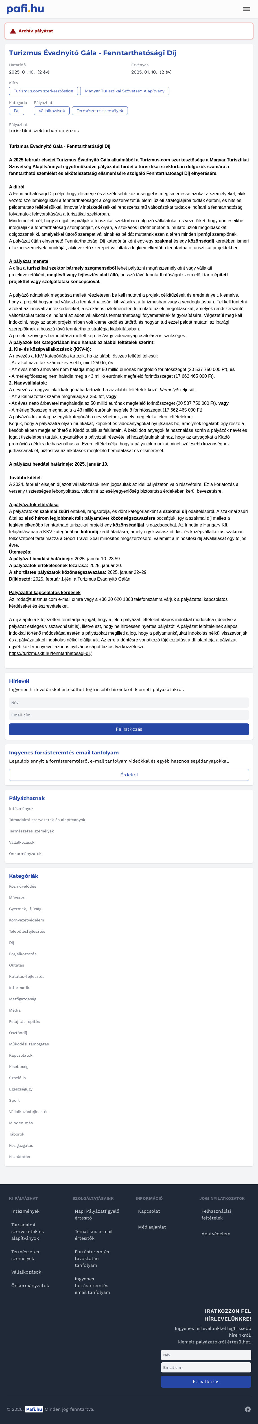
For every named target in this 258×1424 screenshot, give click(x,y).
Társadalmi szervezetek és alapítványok (27, 1231)
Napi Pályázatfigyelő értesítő (97, 1214)
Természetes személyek (25, 1255)
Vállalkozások (26, 1272)
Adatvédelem (216, 1233)
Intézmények (25, 1211)
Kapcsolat (149, 1211)
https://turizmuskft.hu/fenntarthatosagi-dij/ (50, 653)
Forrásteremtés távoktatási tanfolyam (92, 1258)
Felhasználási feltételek (216, 1214)
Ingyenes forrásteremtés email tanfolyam (92, 1285)
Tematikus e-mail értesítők (93, 1235)
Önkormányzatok (30, 1285)
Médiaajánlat (152, 1227)
